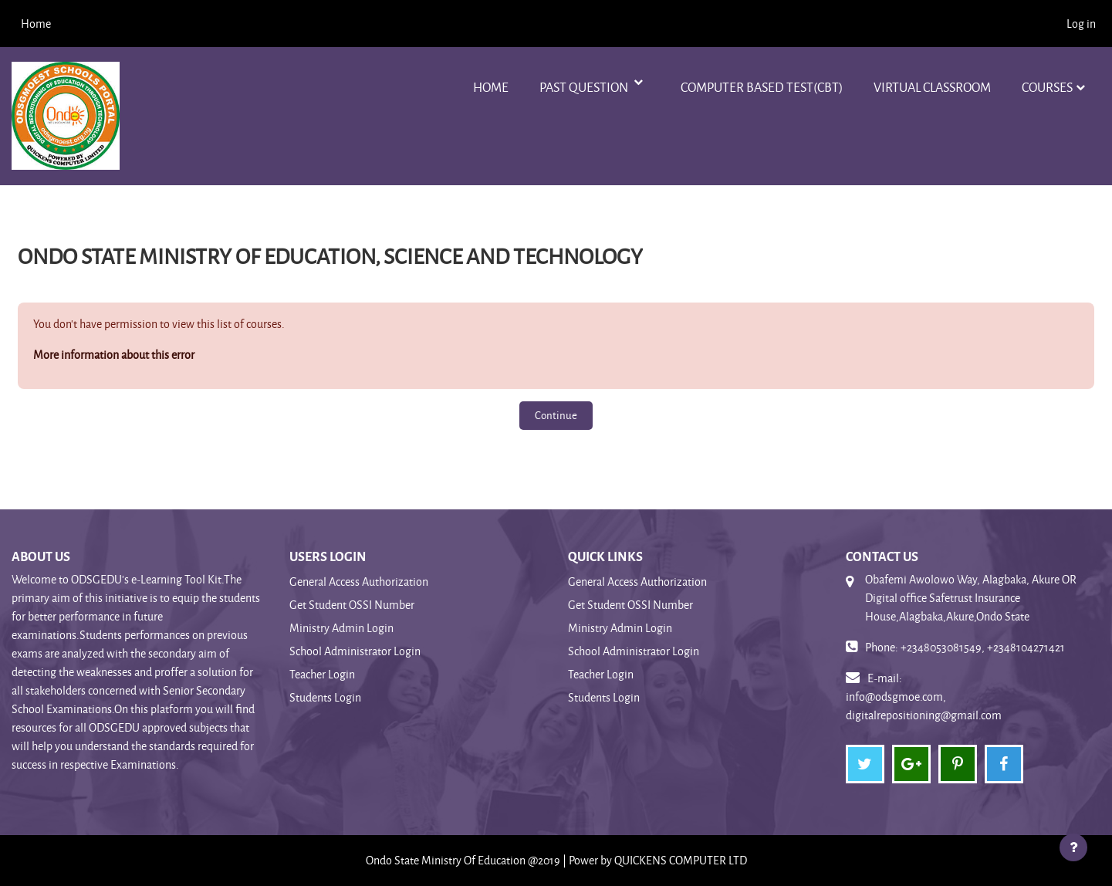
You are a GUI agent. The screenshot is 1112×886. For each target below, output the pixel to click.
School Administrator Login (355, 651)
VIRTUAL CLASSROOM (932, 87)
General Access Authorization (358, 581)
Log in (1081, 23)
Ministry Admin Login (341, 628)
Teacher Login (322, 674)
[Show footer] (1073, 847)
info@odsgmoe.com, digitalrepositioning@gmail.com (924, 705)
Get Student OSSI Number (351, 605)
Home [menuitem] (36, 23)
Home (491, 87)
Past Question (584, 87)
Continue (556, 414)
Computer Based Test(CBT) (762, 87)
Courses (1047, 87)
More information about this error (113, 355)
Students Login (325, 697)
